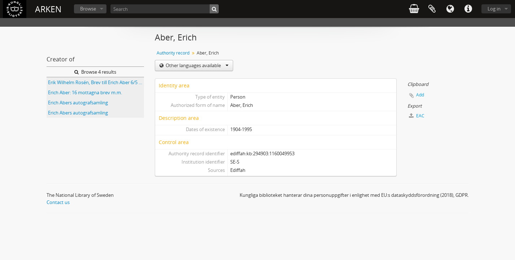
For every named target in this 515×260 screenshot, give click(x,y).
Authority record (173, 53)
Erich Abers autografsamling (78, 102)
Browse (88, 8)
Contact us (58, 202)
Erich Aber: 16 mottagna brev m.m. (85, 92)
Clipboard (432, 9)
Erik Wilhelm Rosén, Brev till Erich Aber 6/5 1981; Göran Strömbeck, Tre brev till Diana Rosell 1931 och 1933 (96, 82)
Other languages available (196, 65)
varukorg (414, 9)
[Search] (164, 8)
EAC (416, 116)
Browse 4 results (95, 72)
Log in (494, 8)
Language (450, 9)
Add (420, 95)
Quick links (468, 9)
